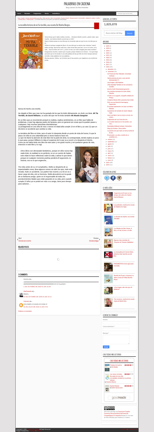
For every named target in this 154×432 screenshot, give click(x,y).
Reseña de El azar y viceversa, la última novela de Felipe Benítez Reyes (123, 277)
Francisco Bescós (111, 382)
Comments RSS (133, 429)
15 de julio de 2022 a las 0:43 (36, 307)
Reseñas (27, 13)
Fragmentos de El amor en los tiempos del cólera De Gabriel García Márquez (123, 195)
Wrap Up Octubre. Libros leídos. (116, 128)
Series (47, 13)
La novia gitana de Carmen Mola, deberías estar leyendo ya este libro (123, 254)
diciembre (111, 69)
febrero (110, 158)
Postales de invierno (116, 365)
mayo (109, 151)
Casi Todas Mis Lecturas (119, 360)
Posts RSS (124, 429)
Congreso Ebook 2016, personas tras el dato (120, 100)
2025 (107, 46)
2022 (107, 53)
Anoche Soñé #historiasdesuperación (118, 89)
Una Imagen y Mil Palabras (115, 82)
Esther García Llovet (117, 387)
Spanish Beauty (114, 386)
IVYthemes (32, 430)
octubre (110, 139)
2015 (107, 162)
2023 (107, 50)
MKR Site (39, 430)
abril (109, 153)
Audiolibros (56, 13)
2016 (107, 67)
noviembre (111, 71)
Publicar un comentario (25, 311)
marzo (110, 155)
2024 (107, 48)
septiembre (111, 141)
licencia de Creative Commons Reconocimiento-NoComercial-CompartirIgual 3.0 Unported (117, 413)
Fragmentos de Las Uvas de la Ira (117, 119)
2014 (107, 165)
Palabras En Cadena (77, 4)
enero (109, 160)
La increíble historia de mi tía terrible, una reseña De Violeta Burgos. (44, 25)
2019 (107, 60)
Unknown (26, 301)
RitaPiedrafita (28, 291)
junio (109, 148)
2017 (107, 64)
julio (109, 146)
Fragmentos (37, 13)
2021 (107, 55)
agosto (110, 144)
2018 (107, 62)
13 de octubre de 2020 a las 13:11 (38, 296)
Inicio (19, 13)
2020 (107, 57)
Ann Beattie (115, 367)
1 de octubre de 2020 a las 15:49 (37, 286)
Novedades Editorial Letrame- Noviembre (119, 126)
